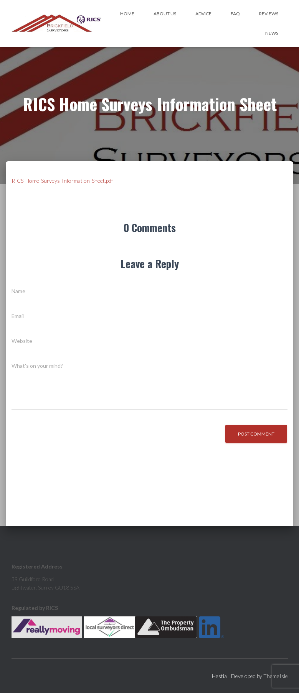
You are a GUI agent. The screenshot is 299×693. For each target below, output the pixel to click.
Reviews (268, 13)
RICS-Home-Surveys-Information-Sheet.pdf (62, 180)
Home (127, 13)
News (271, 33)
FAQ (235, 13)
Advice (203, 13)
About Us (165, 13)
